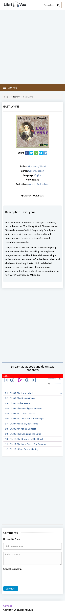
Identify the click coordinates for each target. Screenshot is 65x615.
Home (7, 97)
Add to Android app (39, 184)
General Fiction (36, 170)
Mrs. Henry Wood (37, 166)
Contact (7, 605)
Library (16, 97)
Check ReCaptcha (12, 568)
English (38, 175)
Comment (10, 589)
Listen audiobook (32, 195)
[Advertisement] (32, 325)
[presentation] (28, 577)
